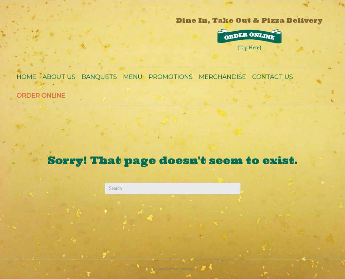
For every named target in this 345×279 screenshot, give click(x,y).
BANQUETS (99, 77)
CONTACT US (272, 77)
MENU (132, 77)
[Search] (173, 188)
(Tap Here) (249, 47)
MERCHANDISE (222, 77)
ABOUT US (58, 77)
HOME (26, 77)
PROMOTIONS (171, 77)
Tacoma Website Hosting (172, 268)
